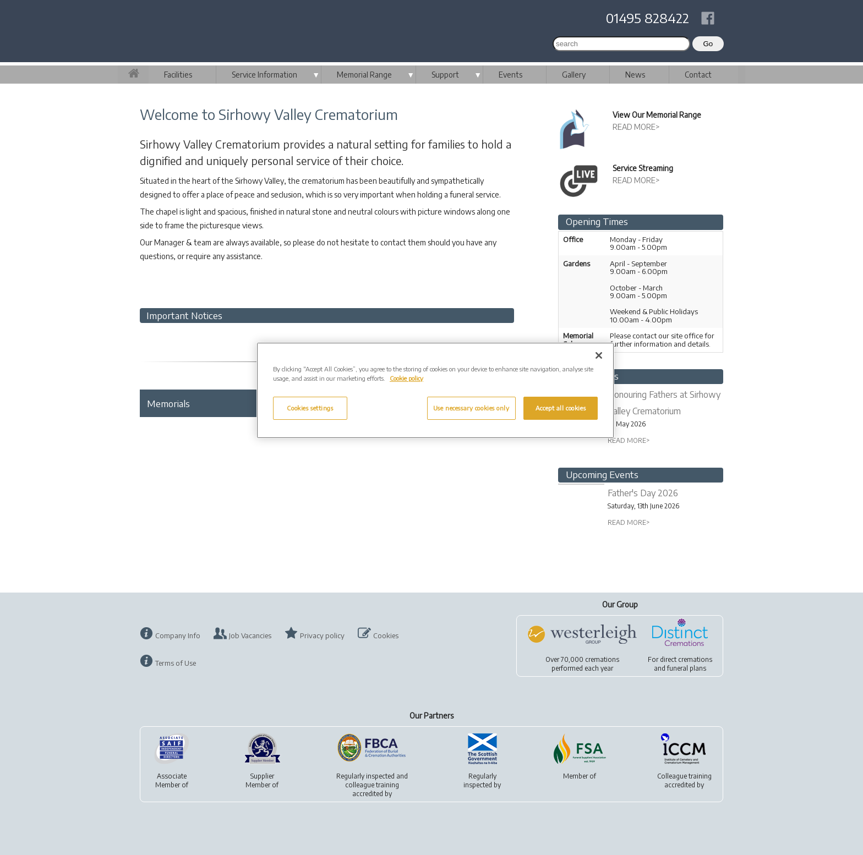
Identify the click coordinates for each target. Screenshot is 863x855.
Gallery (574, 74)
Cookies (385, 635)
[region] (435, 390)
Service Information (264, 74)
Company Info (177, 635)
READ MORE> (636, 126)
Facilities (178, 74)
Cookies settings (310, 408)
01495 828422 (647, 17)
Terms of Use (175, 663)
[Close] (599, 355)
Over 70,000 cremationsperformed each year (582, 663)
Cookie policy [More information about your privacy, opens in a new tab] (406, 378)
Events (510, 74)
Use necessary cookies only (471, 408)
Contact (698, 74)
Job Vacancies (250, 635)
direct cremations (686, 659)
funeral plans (686, 668)
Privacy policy (322, 635)
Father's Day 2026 (643, 492)
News (635, 74)
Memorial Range (364, 74)
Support (445, 74)
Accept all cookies (561, 408)
